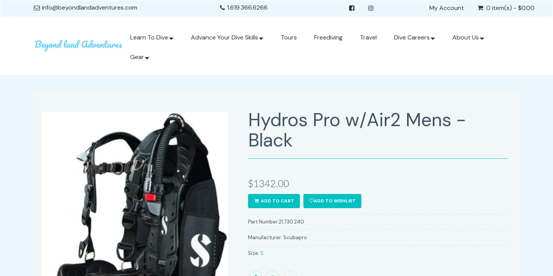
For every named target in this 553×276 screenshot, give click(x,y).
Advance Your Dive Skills (227, 40)
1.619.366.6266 (247, 7)
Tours (289, 37)
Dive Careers (414, 40)
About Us (468, 40)
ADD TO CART (274, 201)
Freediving (328, 37)
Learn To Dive (152, 40)
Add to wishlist (332, 201)
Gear (139, 60)
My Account (446, 8)
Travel (368, 37)
